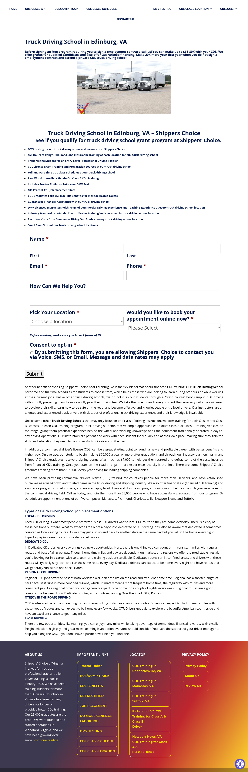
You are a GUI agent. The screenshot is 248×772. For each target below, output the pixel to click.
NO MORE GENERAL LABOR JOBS (96, 718)
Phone (136, 266)
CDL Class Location (194, 9)
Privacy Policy (196, 666)
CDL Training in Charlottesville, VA (146, 668)
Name (39, 239)
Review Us (193, 686)
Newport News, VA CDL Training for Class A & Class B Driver (149, 744)
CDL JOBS (227, 9)
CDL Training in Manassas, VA (144, 683)
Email (38, 266)
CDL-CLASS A (34, 9)
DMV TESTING (162, 9)
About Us (192, 676)
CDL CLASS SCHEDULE (101, 9)
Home (13, 9)
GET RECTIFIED (92, 696)
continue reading (46, 740)
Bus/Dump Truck (67, 9)
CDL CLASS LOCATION (97, 751)
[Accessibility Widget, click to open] (240, 764)
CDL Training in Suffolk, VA (144, 698)
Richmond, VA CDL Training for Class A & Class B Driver (149, 719)
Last (131, 255)
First (34, 255)
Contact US (125, 19)
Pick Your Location (54, 312)
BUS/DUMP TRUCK (94, 676)
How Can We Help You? (58, 286)
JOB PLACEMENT (93, 706)
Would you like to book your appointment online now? (160, 315)
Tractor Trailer (91, 666)
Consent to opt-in (53, 345)
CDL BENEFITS (91, 686)
